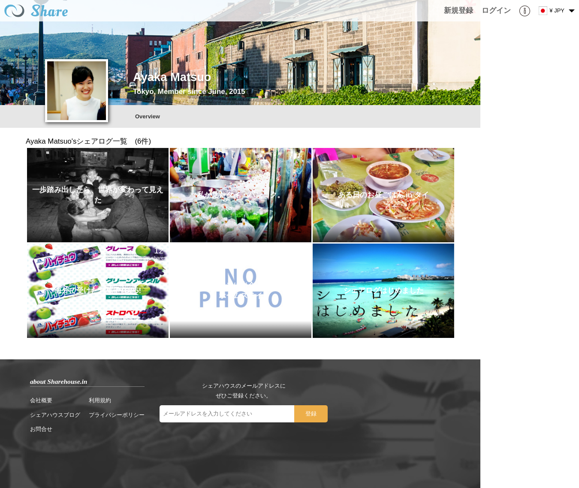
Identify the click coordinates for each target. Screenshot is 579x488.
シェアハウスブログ (55, 415)
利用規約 (100, 400)
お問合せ (41, 429)
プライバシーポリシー (117, 415)
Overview (147, 116)
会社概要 (41, 400)
